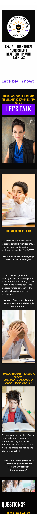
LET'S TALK (18, 108)
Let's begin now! (18, 81)
